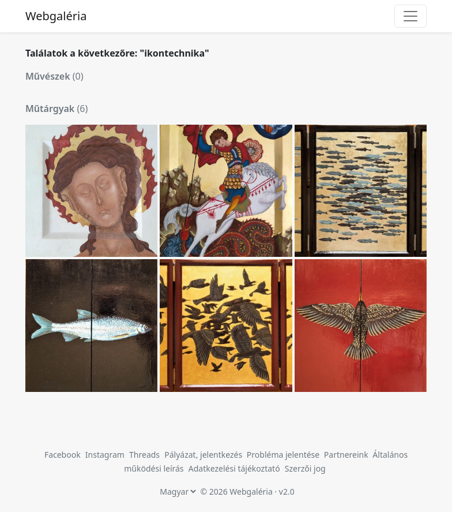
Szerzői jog (305, 468)
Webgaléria (55, 16)
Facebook (62, 454)
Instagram (105, 454)
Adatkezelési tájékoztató (234, 468)
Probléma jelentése (284, 454)
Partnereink (347, 454)
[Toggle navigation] (410, 16)
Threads (144, 454)
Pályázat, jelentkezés (204, 454)
